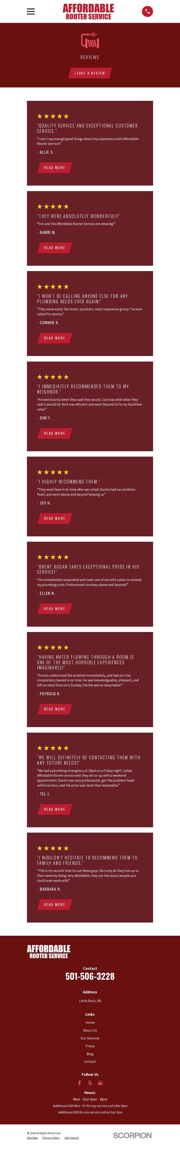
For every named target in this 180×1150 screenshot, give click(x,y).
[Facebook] (79, 1086)
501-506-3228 (90, 979)
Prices (90, 1050)
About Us (90, 1034)
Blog (90, 1057)
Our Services (90, 1042)
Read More (55, 168)
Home (90, 1026)
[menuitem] (32, 1142)
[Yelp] (90, 1086)
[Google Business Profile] (100, 1086)
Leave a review (90, 73)
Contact (90, 1065)
